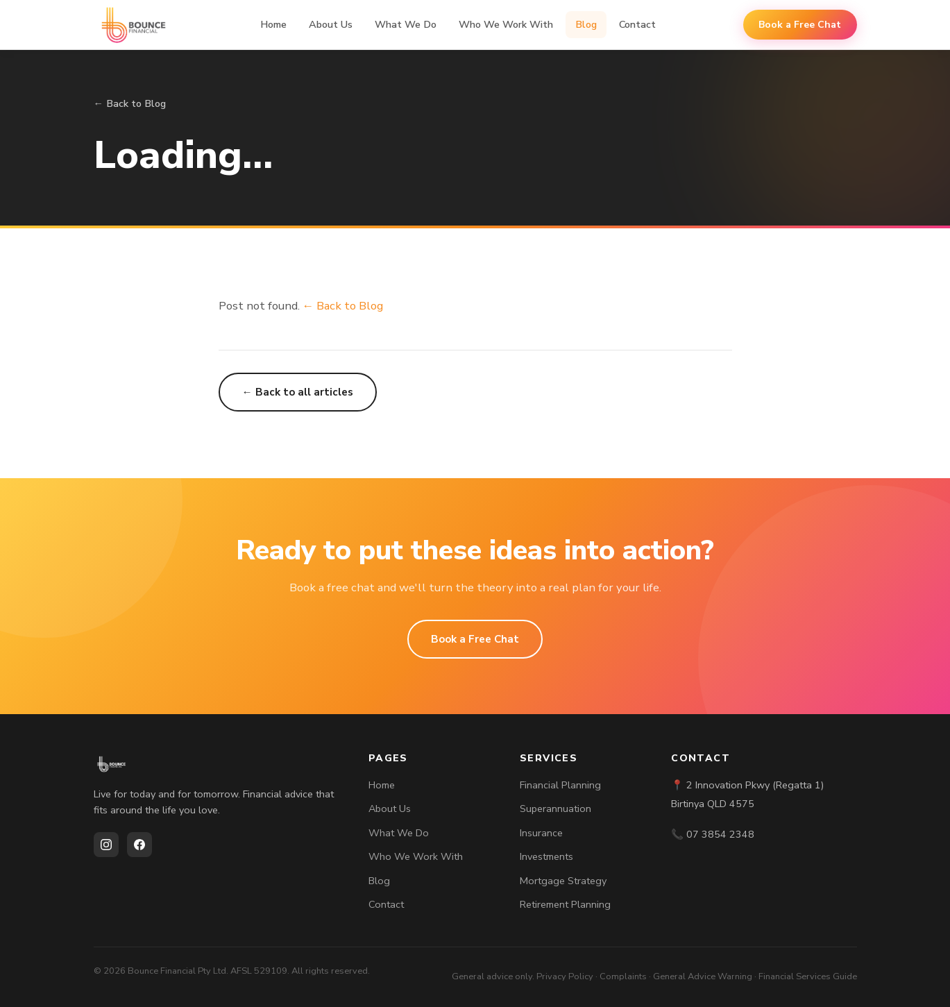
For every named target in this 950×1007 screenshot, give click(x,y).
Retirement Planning (565, 904)
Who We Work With (506, 24)
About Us (331, 24)
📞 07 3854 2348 (712, 834)
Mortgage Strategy (563, 881)
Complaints (623, 976)
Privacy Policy (564, 976)
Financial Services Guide (807, 976)
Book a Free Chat (799, 24)
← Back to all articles (297, 392)
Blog (586, 24)
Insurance (541, 833)
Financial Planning (560, 785)
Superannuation (555, 808)
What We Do (405, 24)
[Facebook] (139, 844)
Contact (637, 24)
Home (273, 24)
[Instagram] (106, 844)
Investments (546, 856)
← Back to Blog (130, 103)
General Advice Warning (702, 976)
